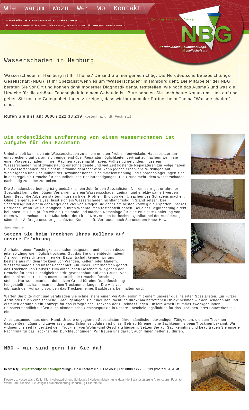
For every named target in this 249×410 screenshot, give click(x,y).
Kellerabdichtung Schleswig (69, 379)
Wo (101, 8)
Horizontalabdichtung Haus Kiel (109, 379)
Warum (34, 8)
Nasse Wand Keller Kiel (33, 379)
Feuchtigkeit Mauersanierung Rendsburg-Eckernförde (67, 383)
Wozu (61, 8)
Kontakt (127, 8)
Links (45, 369)
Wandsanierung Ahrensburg (151, 379)
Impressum (30, 369)
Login (57, 369)
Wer (83, 8)
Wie (10, 8)
